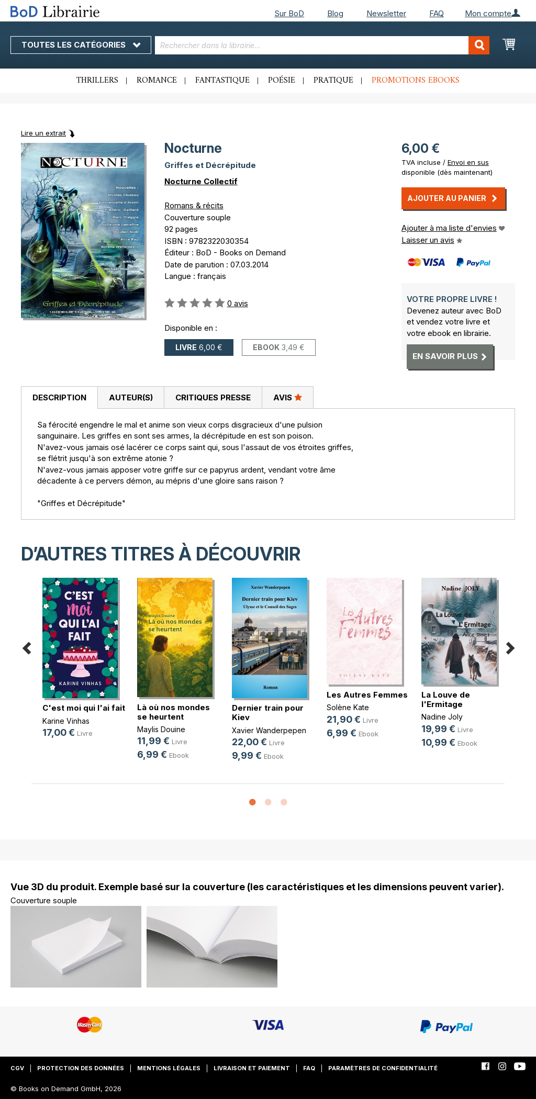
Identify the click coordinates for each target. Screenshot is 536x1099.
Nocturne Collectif (201, 181)
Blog (335, 13)
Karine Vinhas (66, 720)
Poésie (281, 80)
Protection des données (80, 1068)
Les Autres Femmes (367, 695)
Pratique (333, 80)
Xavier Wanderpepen (269, 730)
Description (59, 397)
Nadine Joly (442, 716)
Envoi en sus (468, 162)
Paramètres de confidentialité (383, 1068)
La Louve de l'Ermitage (445, 699)
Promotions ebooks (416, 80)
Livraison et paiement (252, 1068)
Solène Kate (348, 707)
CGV (17, 1068)
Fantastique (222, 80)
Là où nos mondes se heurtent (173, 712)
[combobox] (322, 45)
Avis (287, 397)
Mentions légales (168, 1068)
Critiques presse (213, 397)
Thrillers (97, 80)
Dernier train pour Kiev (268, 712)
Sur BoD (289, 13)
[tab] (59, 397)
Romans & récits (194, 205)
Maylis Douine (161, 729)
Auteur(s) (131, 397)
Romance (157, 80)
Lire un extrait (43, 133)
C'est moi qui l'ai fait (83, 708)
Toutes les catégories (80, 45)
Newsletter (386, 13)
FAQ (436, 13)
